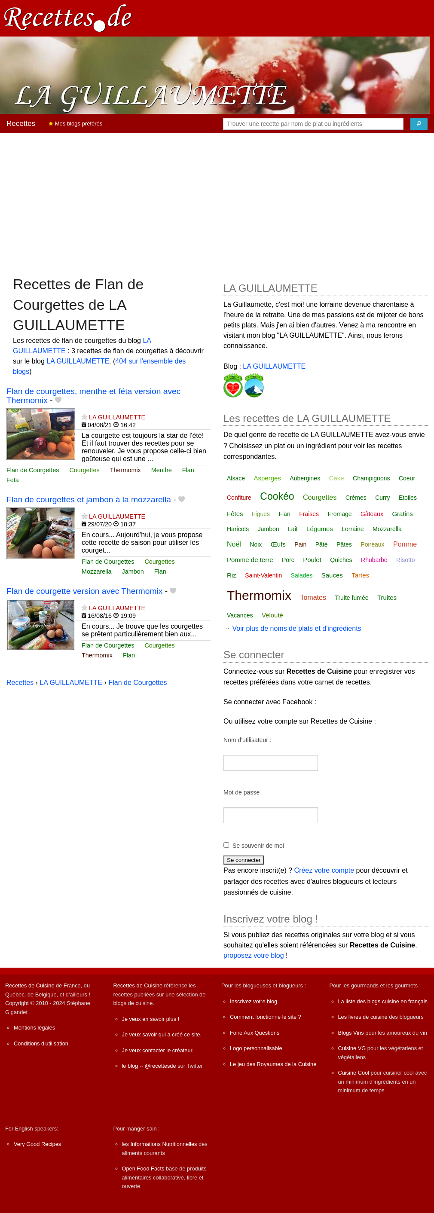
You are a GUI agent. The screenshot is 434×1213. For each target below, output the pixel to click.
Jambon (133, 571)
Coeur (407, 478)
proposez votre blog (253, 955)
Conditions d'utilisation (41, 1043)
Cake (336, 478)
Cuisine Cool (354, 1072)
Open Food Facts (143, 1168)
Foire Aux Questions (254, 1033)
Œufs (278, 544)
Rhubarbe (374, 559)
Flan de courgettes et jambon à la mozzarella (88, 499)
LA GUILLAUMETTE (77, 361)
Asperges (267, 478)
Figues (261, 513)
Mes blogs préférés (75, 123)
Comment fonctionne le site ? (265, 1017)
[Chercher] (419, 124)
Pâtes (344, 544)
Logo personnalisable (256, 1048)
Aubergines (305, 478)
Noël (234, 544)
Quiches (341, 559)
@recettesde (160, 1066)
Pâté (321, 544)
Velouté (272, 615)
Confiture (239, 497)
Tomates (313, 597)
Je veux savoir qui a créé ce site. (162, 1034)
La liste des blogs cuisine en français (383, 1001)
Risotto (405, 559)
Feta (12, 480)
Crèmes (356, 497)
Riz (231, 575)
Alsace (236, 478)
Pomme (405, 544)
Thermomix (125, 470)
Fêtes (235, 513)
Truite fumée (351, 597)
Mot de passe (241, 792)
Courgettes (84, 470)
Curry (382, 497)
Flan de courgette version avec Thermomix (84, 591)
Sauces (332, 575)
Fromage (340, 513)
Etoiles (408, 497)
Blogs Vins (351, 1033)
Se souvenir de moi (258, 845)
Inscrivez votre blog (253, 1001)
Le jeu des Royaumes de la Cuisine (273, 1064)
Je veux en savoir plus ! (151, 1019)
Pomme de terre (250, 559)
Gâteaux (372, 513)
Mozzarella (97, 571)
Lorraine (353, 529)
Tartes (360, 575)
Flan (188, 470)
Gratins (402, 513)
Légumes (319, 528)
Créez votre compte (324, 870)
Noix (256, 544)
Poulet (312, 559)
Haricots (238, 529)
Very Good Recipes (37, 1144)
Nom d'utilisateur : (247, 739)
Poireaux (372, 544)
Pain (300, 544)
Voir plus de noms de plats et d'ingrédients (296, 628)
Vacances (240, 615)
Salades (302, 575)
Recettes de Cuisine (30, 985)
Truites (387, 597)
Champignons (371, 478)
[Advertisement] (217, 200)
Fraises (309, 513)
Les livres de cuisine (363, 1017)
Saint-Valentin (263, 575)
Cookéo (277, 496)
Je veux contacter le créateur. (158, 1050)
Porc (288, 559)
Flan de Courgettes (32, 470)
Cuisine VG (352, 1048)
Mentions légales (34, 1027)
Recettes (20, 123)
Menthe (161, 470)
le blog (130, 1066)
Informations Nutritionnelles (163, 1144)
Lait (293, 529)
